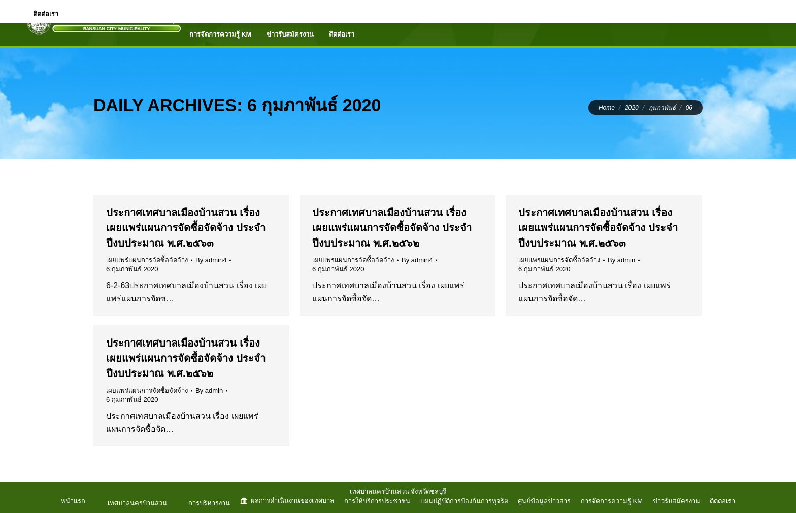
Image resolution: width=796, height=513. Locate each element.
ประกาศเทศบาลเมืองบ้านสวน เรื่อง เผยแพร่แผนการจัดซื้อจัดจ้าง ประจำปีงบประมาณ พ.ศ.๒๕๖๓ (186, 228)
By (210, 260)
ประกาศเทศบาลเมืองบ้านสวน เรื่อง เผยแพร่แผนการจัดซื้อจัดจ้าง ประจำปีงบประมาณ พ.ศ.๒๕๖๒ (392, 228)
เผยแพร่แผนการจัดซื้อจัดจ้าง (147, 260)
